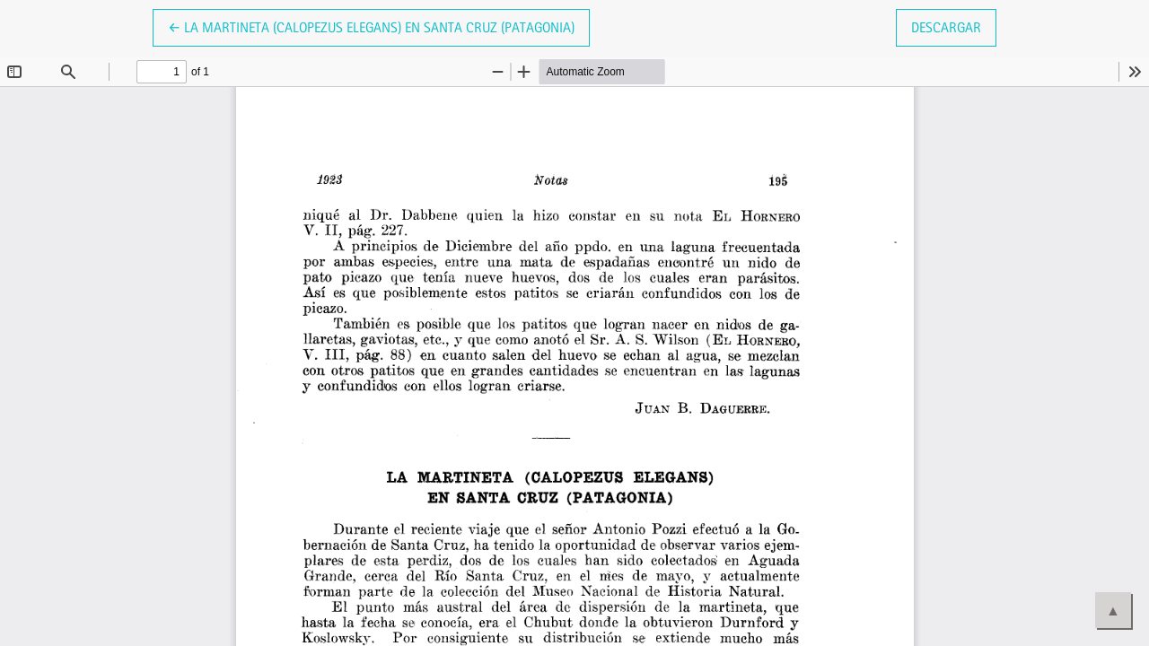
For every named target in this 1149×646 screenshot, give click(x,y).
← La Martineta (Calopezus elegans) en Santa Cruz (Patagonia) (371, 26)
